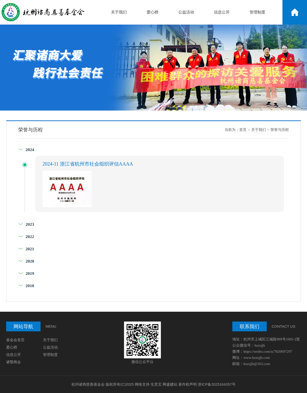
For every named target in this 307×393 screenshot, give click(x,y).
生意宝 (156, 384)
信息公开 (222, 12)
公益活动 (186, 12)
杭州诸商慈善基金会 (88, 384)
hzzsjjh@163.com (257, 364)
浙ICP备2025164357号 (216, 384)
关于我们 (119, 12)
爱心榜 (152, 12)
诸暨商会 (13, 362)
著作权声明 (187, 384)
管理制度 (257, 12)
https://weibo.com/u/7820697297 (267, 351)
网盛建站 (170, 384)
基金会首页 (15, 340)
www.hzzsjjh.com (256, 358)
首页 (243, 130)
